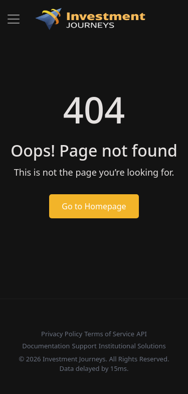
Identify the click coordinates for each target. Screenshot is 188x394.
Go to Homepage (94, 206)
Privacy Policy (61, 333)
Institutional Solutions (132, 345)
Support (84, 345)
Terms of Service (109, 333)
